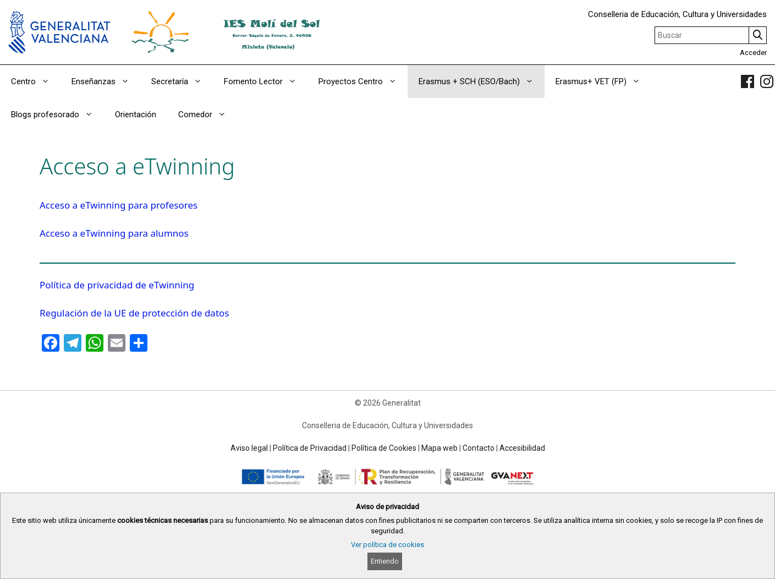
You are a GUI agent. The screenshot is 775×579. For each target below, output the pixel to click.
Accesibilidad (522, 448)
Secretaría (182, 81)
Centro (36, 81)
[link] (747, 81)
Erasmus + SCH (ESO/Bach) (482, 81)
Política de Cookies (383, 448)
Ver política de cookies (387, 544)
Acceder (753, 52)
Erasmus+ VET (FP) (603, 81)
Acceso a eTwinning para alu (102, 233)
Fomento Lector (265, 81)
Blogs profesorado (57, 114)
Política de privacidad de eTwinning (117, 284)
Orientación (135, 114)
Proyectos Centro (363, 81)
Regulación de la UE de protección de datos (134, 313)
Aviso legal (249, 448)
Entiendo (385, 561)
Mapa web (439, 448)
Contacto (478, 448)
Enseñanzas (106, 81)
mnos (176, 233)
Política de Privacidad (310, 448)
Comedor (207, 114)
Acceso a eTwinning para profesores (118, 205)
